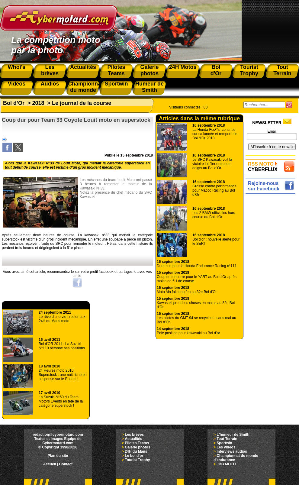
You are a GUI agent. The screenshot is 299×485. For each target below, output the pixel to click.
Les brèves (134, 434)
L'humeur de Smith (233, 434)
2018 (38, 103)
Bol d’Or (13, 103)
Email (271, 131)
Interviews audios (232, 451)
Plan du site (58, 456)
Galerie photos (137, 447)
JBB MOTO (226, 464)
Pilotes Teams (137, 443)
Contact (66, 464)
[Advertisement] (272, 286)
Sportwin (224, 443)
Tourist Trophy (137, 460)
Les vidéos (226, 447)
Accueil (49, 464)
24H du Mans (136, 451)
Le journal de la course (81, 103)
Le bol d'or (134, 456)
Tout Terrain (227, 439)
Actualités (133, 439)
